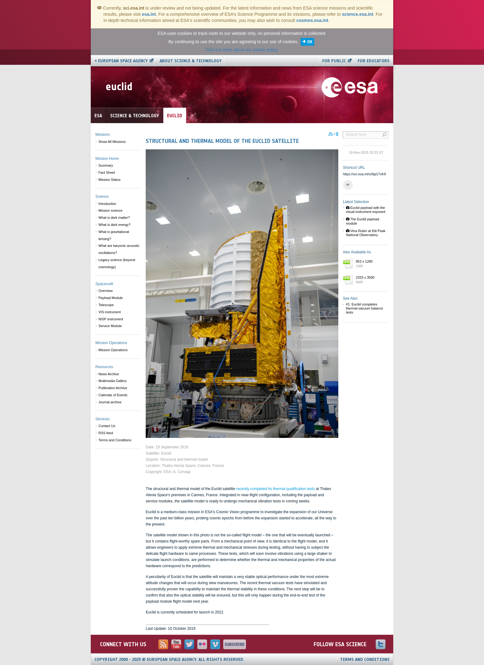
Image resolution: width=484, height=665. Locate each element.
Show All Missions (112, 141)
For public (334, 61)
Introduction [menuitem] (107, 204)
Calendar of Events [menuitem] (112, 395)
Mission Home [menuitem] (107, 158)
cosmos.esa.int (312, 20)
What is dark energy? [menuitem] (114, 225)
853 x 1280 (371, 264)
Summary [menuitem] (105, 165)
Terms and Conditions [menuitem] (114, 440)
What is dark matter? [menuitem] (114, 217)
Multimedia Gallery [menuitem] (112, 381)
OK (309, 41)
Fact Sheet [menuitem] (106, 172)
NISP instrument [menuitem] (110, 319)
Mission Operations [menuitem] (112, 350)
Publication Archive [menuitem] (112, 388)
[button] (348, 185)
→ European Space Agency (121, 61)
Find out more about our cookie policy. (242, 49)
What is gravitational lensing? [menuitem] (113, 235)
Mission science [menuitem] (110, 210)
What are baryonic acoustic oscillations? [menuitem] (119, 249)
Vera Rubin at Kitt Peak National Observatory (366, 233)
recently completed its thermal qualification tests (275, 489)
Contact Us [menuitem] (106, 426)
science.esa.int (357, 14)
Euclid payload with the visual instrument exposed (365, 210)
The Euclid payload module (362, 221)
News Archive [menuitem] (108, 374)
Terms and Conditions (365, 659)
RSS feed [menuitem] (105, 433)
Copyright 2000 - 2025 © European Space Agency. (169, 659)
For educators (374, 61)
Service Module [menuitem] (110, 326)
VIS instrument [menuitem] (109, 312)
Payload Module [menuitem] (110, 298)
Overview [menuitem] (105, 291)
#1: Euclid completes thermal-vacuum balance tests (364, 308)
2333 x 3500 (371, 280)
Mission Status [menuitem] (109, 179)
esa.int (149, 14)
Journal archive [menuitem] (110, 402)
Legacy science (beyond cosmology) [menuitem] (116, 263)
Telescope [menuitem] (106, 305)
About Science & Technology (191, 61)
